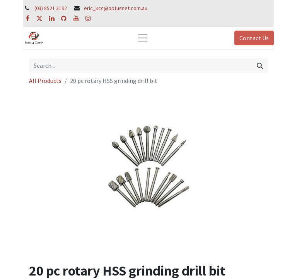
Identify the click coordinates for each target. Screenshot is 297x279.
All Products (45, 80)
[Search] (260, 65)
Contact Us (254, 38)
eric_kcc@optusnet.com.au (115, 8)
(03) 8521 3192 (50, 8)
